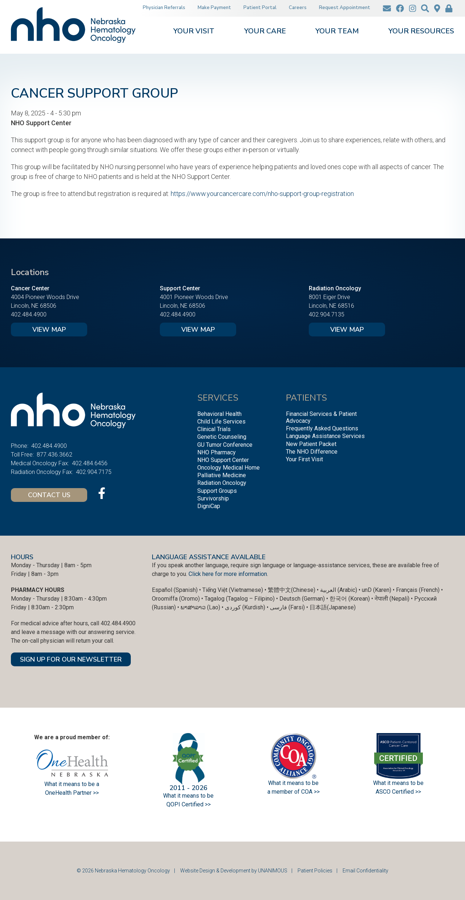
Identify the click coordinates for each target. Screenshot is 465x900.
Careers (298, 7)
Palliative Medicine (221, 475)
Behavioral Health (219, 413)
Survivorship (213, 498)
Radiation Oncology (221, 482)
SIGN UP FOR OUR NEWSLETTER (71, 659)
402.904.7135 (326, 314)
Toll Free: (22, 454)
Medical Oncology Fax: (40, 463)
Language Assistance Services (325, 436)
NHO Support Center (223, 460)
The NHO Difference (311, 451)
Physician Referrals (164, 7)
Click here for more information (228, 573)
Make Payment (214, 7)
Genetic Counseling (221, 436)
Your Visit (193, 32)
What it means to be (398, 783)
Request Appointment (344, 7)
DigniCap (208, 506)
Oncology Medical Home (228, 467)
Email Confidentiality (365, 871)
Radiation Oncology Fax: (42, 472)
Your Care (265, 32)
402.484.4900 (28, 314)
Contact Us (49, 495)
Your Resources (421, 32)
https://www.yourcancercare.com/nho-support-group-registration (262, 193)
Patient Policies (315, 871)
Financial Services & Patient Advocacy (321, 417)
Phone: (19, 445)
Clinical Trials (214, 429)
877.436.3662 (54, 454)
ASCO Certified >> (398, 791)
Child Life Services (221, 421)
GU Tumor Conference (224, 444)
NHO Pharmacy (216, 452)
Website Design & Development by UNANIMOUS (233, 871)
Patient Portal (259, 7)
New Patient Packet (311, 444)
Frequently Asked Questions (322, 428)
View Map (49, 329)
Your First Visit (304, 459)
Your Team (337, 32)
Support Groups (217, 490)
